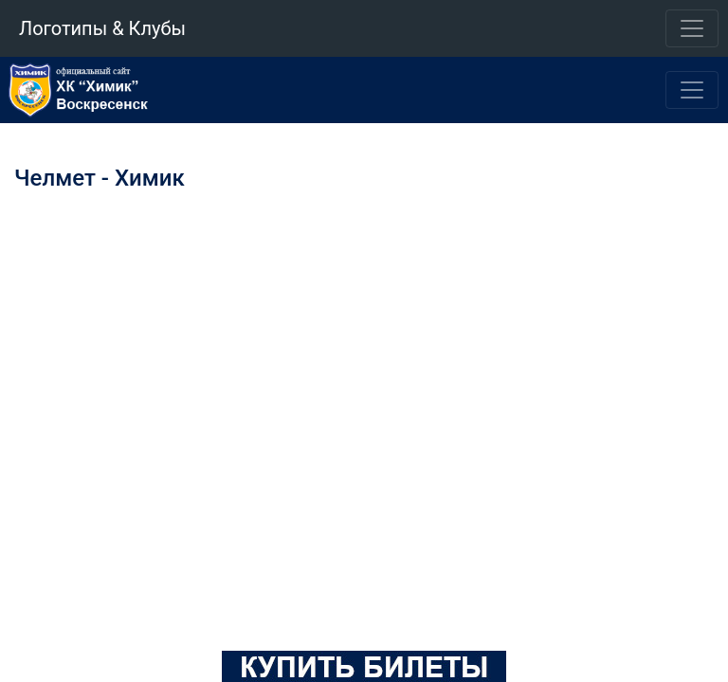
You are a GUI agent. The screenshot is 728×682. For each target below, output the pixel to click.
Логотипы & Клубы (102, 28)
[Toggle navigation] (692, 28)
